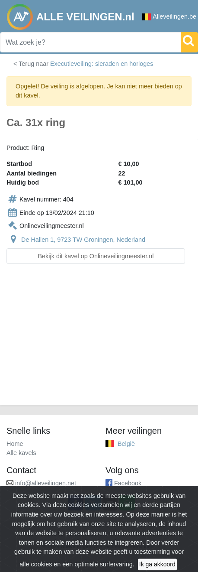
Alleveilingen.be (169, 16)
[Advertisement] (99, 339)
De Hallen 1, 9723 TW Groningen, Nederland (83, 239)
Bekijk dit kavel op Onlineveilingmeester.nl (96, 256)
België (126, 443)
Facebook (127, 483)
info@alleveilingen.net (45, 483)
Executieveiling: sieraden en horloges (101, 63)
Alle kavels (21, 452)
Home (14, 443)
